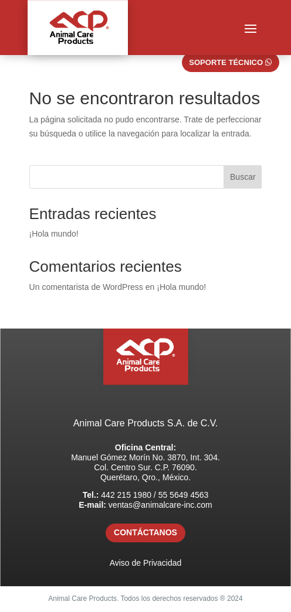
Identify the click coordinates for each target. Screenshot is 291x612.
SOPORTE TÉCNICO (226, 62)
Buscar (243, 177)
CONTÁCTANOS (145, 532)
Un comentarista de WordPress (86, 287)
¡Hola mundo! (54, 233)
